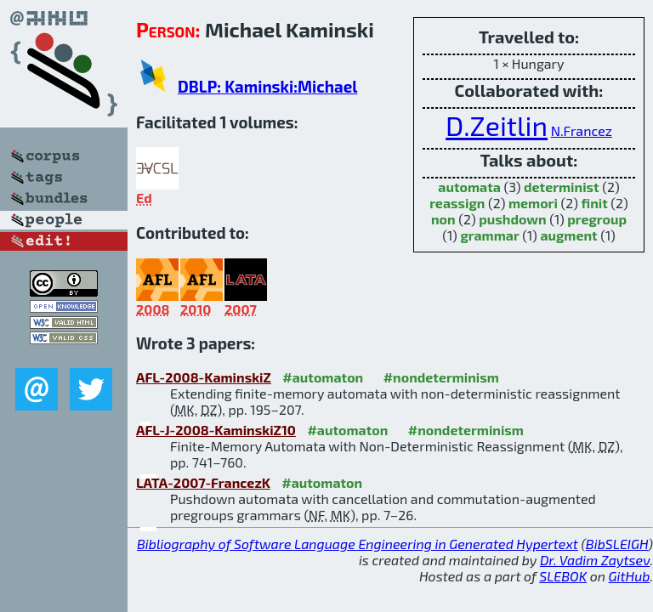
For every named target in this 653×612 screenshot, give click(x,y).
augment (568, 235)
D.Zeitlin (497, 125)
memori (533, 203)
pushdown (512, 219)
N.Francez (581, 130)
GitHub (629, 576)
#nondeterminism (441, 377)
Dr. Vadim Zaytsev (595, 560)
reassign (457, 203)
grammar (489, 235)
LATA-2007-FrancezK (203, 482)
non (443, 219)
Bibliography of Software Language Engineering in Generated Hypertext (357, 544)
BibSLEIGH (617, 544)
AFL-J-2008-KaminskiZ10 (216, 430)
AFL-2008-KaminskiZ (203, 377)
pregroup (597, 219)
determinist (561, 186)
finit (595, 203)
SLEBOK (563, 576)
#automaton (322, 377)
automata (469, 186)
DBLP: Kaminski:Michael (267, 86)
